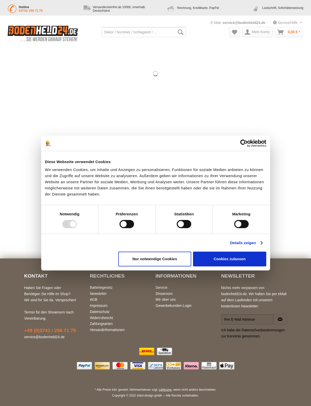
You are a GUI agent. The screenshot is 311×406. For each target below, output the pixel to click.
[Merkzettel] (234, 32)
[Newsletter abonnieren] (280, 319)
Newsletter (98, 294)
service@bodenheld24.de (244, 23)
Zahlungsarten (101, 324)
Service (162, 287)
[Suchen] (180, 32)
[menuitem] (144, 34)
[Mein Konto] (257, 32)
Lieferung (165, 389)
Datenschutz (100, 312)
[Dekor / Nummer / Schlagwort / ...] (144, 32)
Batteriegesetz (101, 287)
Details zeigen (243, 243)
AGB (93, 299)
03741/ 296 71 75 (30, 10)
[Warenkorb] (289, 32)
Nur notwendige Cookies (154, 259)
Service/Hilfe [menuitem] (286, 23)
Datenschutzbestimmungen (263, 330)
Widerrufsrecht (101, 318)
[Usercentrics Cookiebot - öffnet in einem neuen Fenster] (244, 143)
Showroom (164, 294)
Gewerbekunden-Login (174, 306)
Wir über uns (166, 299)
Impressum (98, 306)
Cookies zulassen (230, 259)
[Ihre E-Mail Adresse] (247, 319)
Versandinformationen (107, 330)
